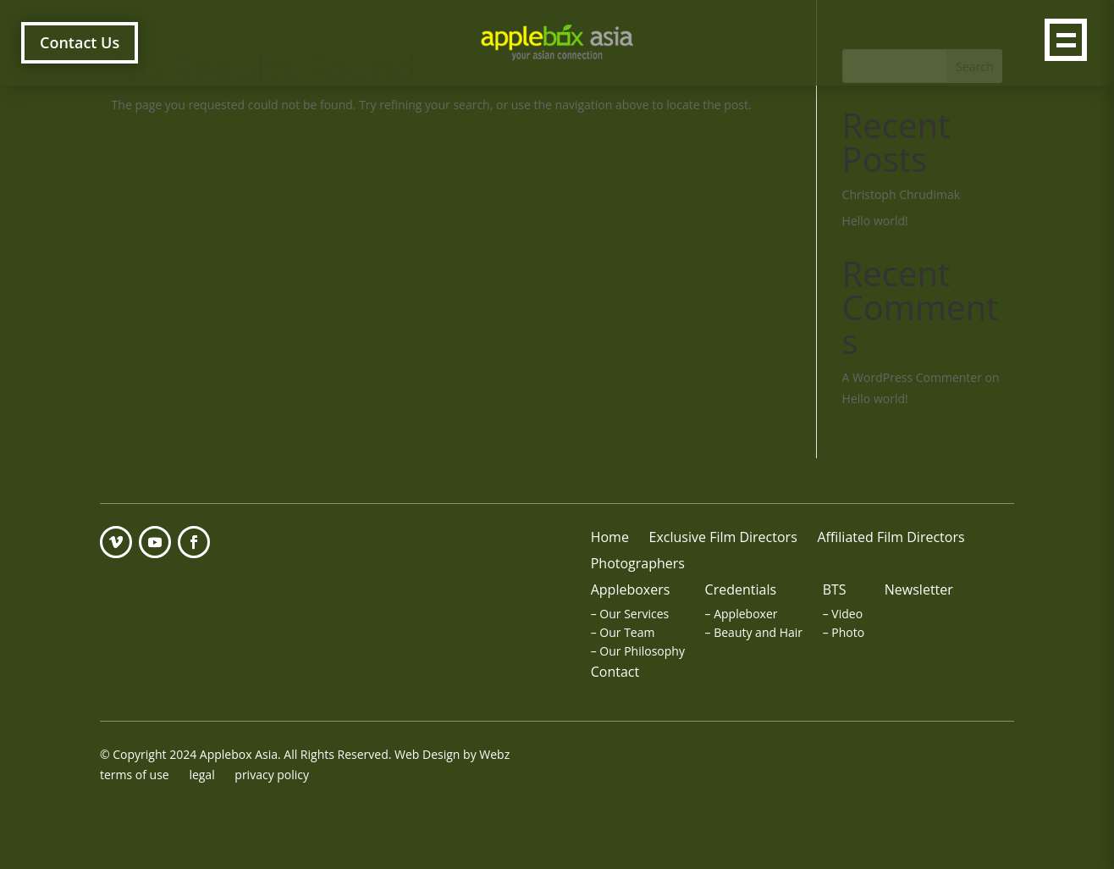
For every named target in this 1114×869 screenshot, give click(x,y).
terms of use (134, 775)
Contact (615, 671)
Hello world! (875, 221)
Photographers (638, 563)
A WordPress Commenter (912, 377)
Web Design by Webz (452, 754)
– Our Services (630, 614)
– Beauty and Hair (753, 632)
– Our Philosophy (638, 651)
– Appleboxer (741, 614)
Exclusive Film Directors (723, 537)
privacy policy (271, 775)
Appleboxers (630, 589)
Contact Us (79, 42)
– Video (843, 614)
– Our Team (623, 632)
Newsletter (919, 589)
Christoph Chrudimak (901, 194)
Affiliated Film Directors (890, 537)
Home (610, 537)
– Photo (843, 632)
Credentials (740, 589)
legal (201, 775)
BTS (835, 589)
